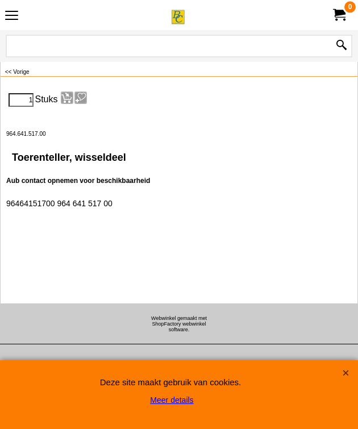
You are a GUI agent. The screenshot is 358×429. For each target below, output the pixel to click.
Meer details (171, 400)
